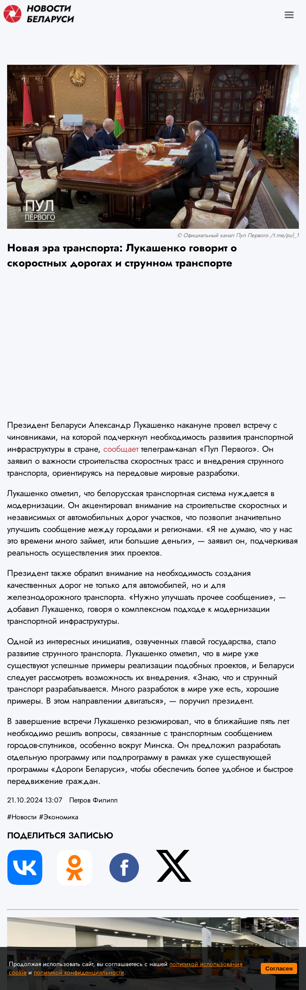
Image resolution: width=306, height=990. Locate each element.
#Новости (22, 817)
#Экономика (58, 817)
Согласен (279, 968)
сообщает (120, 448)
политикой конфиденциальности (79, 972)
